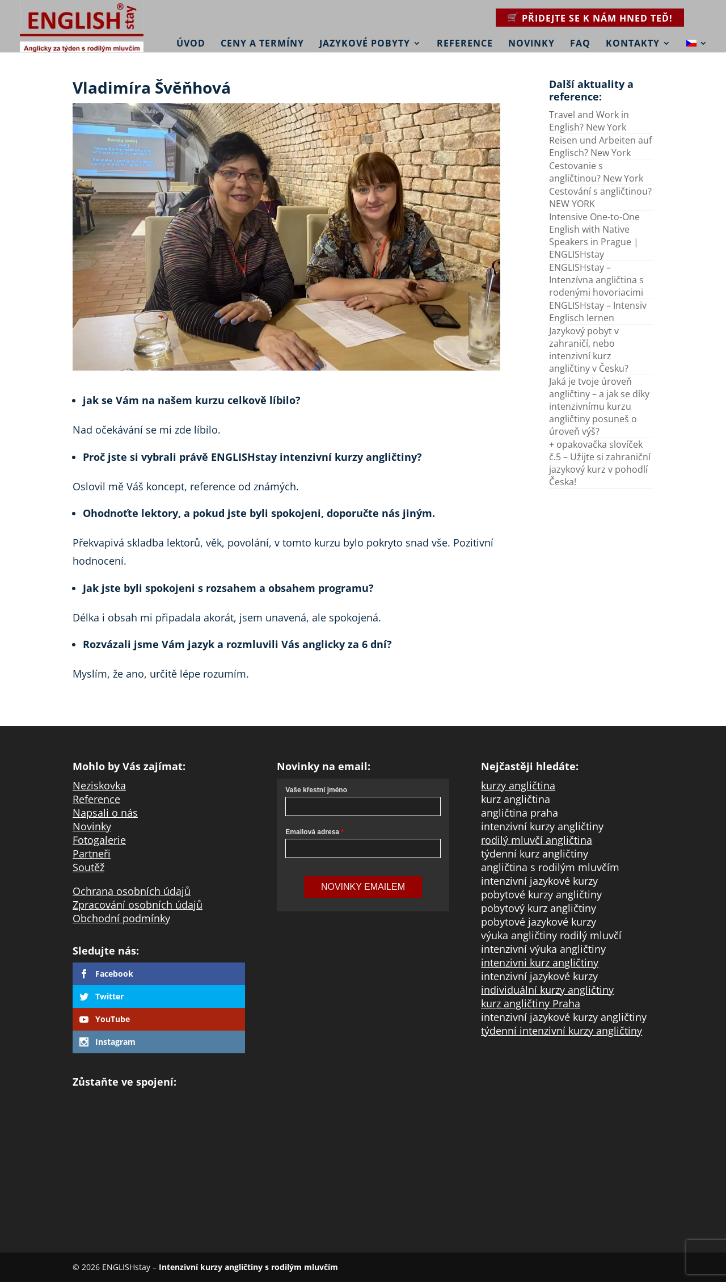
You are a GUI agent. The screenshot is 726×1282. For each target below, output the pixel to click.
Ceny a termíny (262, 43)
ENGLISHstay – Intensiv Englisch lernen (598, 311)
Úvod (190, 43)
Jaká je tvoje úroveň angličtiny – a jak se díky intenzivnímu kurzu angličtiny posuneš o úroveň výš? (599, 406)
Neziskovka (99, 785)
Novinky (531, 43)
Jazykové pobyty (364, 43)
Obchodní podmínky (121, 918)
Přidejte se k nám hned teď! (597, 18)
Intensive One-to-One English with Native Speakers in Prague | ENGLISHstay (594, 235)
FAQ (580, 43)
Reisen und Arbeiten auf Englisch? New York (600, 146)
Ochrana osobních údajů (132, 891)
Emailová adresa (312, 832)
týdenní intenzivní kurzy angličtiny (561, 1030)
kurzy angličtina (518, 785)
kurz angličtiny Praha (530, 1003)
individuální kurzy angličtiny (547, 990)
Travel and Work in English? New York (589, 120)
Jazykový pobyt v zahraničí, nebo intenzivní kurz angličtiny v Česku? (588, 350)
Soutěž (88, 867)
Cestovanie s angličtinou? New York (596, 171)
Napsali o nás (105, 812)
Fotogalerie (99, 840)
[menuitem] (697, 36)
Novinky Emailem (363, 887)
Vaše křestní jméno (316, 790)
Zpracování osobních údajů (137, 904)
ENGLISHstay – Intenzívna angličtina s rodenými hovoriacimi (596, 280)
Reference (465, 43)
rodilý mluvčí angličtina (536, 840)
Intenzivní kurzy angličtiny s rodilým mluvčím (248, 1267)
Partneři (92, 853)
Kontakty (633, 43)
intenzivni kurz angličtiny (539, 962)
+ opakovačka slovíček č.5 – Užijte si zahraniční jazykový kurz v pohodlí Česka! (600, 463)
